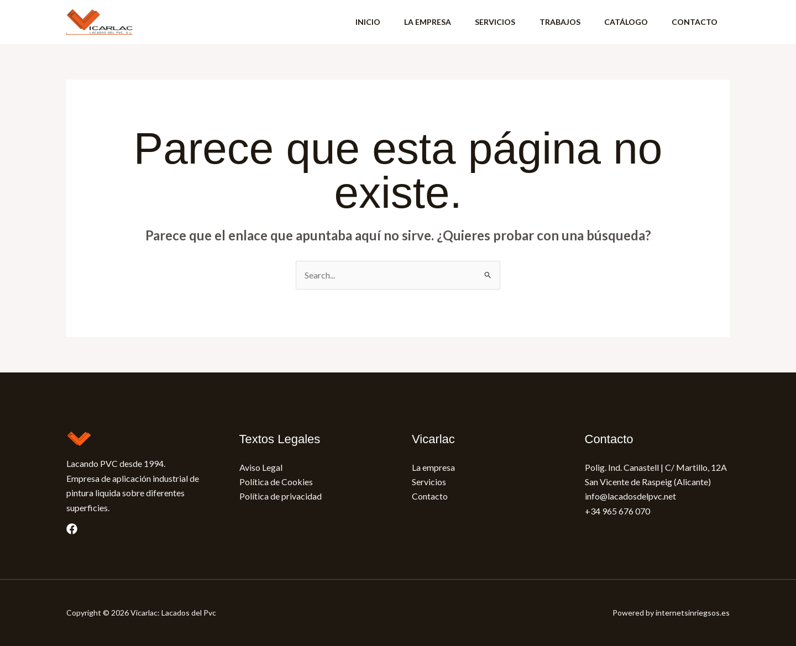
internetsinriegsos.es (693, 612)
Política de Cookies (276, 481)
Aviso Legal (260, 467)
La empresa (433, 467)
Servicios (429, 481)
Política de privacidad (280, 496)
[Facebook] (71, 528)
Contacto (430, 496)
